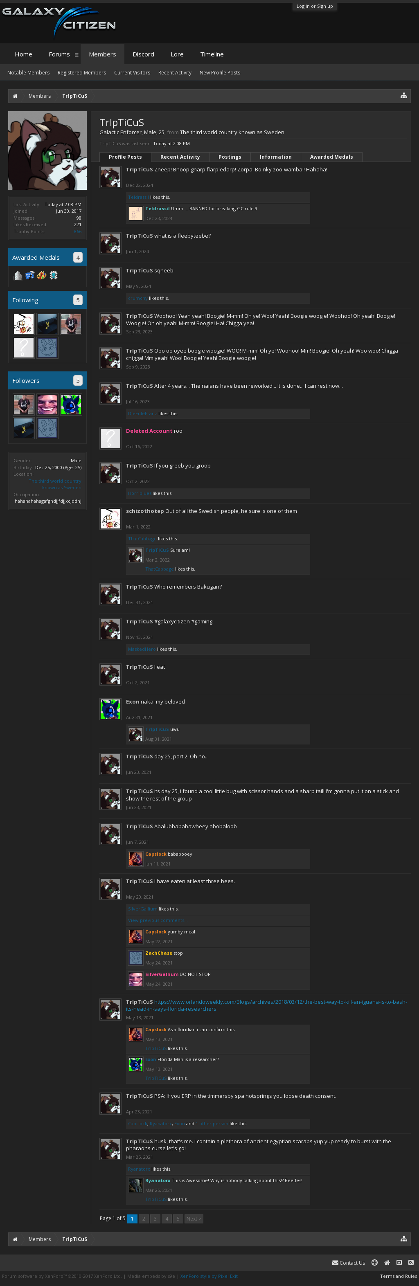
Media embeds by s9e (151, 1276)
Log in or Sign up (315, 6)
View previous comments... (158, 920)
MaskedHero (142, 649)
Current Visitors (132, 72)
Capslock (137, 1123)
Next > (194, 1218)
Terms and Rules (398, 1276)
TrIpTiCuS (139, 169)
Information (276, 156)
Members (102, 54)
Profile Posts (125, 156)
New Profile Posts (220, 72)
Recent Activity (180, 156)
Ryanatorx (161, 1123)
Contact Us (348, 1262)
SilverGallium (143, 909)
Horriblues (139, 493)
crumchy (138, 298)
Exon (133, 701)
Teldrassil (138, 197)
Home (23, 54)
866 (77, 231)
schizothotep (145, 511)
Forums (59, 54)
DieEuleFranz (142, 413)
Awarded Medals (331, 156)
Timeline (212, 54)
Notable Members (28, 72)
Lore (177, 54)
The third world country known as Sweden (55, 484)
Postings (230, 156)
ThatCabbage (142, 538)
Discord (143, 54)
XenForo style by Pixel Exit (209, 1276)
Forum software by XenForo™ (62, 1276)
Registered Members (82, 72)
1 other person (212, 1123)
